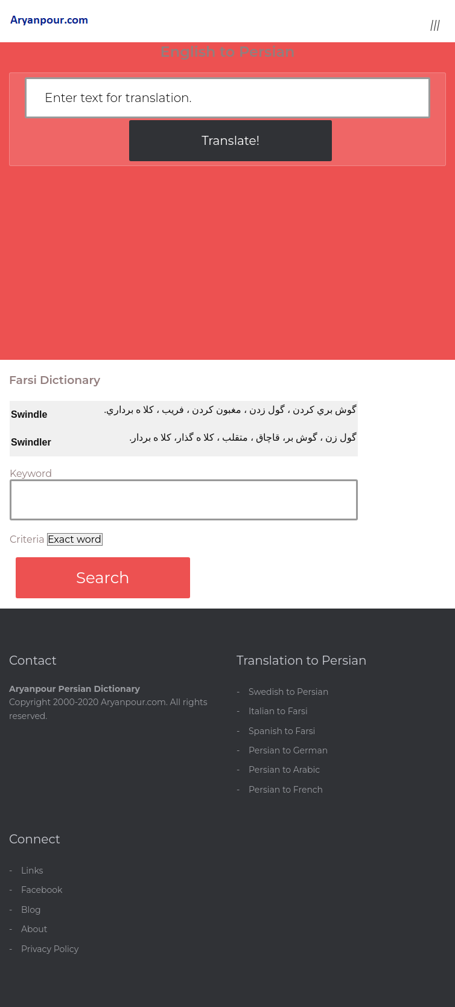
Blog (31, 909)
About (34, 929)
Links (32, 870)
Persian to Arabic (284, 769)
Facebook (41, 889)
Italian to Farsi (278, 711)
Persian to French (286, 789)
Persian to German (288, 750)
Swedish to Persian (288, 691)
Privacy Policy (49, 949)
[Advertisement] (227, 268)
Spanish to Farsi (282, 731)
